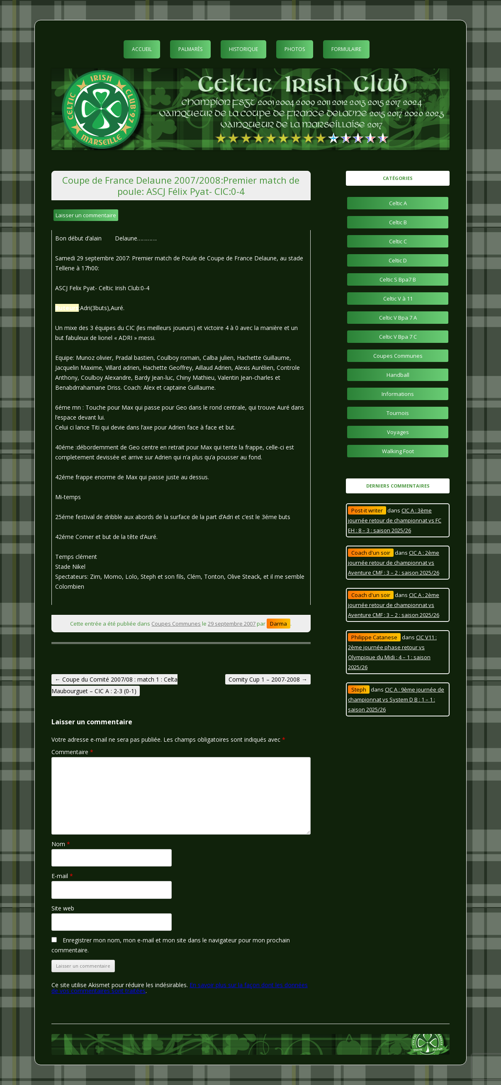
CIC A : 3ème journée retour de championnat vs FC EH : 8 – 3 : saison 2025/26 (394, 520)
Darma (278, 623)
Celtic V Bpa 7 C (398, 336)
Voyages (398, 432)
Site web (62, 908)
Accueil (142, 49)
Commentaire (72, 752)
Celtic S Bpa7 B (397, 279)
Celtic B (398, 222)
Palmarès (190, 49)
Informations (398, 394)
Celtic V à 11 (398, 298)
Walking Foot (398, 451)
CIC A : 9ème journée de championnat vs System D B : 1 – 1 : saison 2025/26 (396, 699)
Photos (295, 49)
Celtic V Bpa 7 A (398, 317)
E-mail (62, 876)
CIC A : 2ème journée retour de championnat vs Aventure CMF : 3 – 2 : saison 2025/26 (393, 562)
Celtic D (398, 260)
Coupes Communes (176, 623)
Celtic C (398, 241)
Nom (60, 844)
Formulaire (346, 49)
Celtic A (398, 203)
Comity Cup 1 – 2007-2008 (268, 679)
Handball (398, 375)
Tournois (398, 413)
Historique (243, 49)
